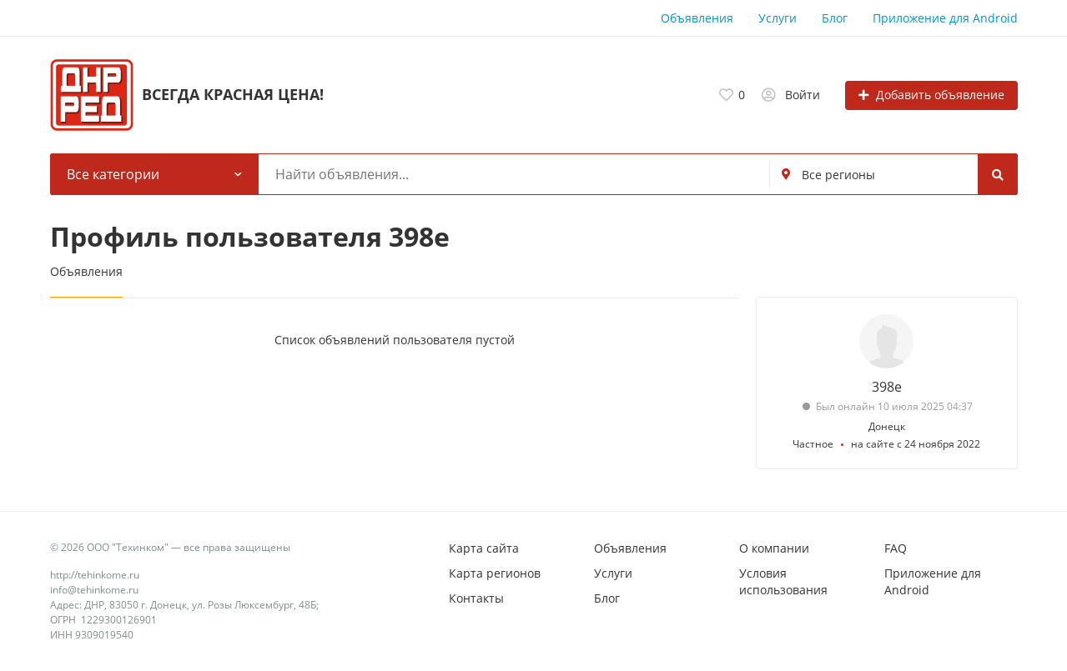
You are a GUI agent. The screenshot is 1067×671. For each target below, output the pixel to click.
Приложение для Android (945, 18)
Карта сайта (484, 548)
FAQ (895, 548)
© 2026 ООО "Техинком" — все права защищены (170, 547)
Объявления (697, 18)
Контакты (476, 598)
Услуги (777, 18)
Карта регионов (495, 573)
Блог (835, 18)
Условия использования (783, 581)
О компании (774, 548)
